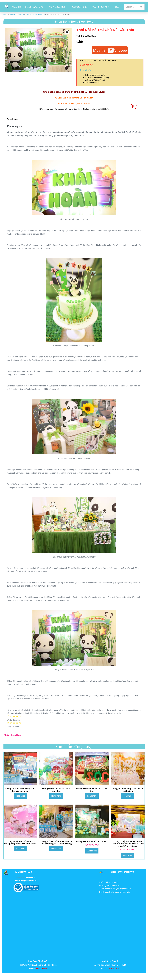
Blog (117, 7)
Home (5, 15)
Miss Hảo (20, 878)
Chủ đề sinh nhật (80, 7)
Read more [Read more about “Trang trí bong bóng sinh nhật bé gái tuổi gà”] (127, 796)
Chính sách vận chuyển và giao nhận (115, 889)
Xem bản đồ (85, 70)
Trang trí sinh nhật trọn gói (35, 15)
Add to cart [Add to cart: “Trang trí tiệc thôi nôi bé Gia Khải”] (92, 851)
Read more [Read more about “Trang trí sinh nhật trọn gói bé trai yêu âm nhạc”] (20, 796)
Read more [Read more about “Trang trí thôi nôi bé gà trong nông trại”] (56, 796)
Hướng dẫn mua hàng (108, 882)
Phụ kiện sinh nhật (58, 7)
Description (12, 119)
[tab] (12, 119)
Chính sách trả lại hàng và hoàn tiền (114, 892)
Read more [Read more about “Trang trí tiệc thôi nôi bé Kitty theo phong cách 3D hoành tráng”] (20, 849)
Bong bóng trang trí (35, 7)
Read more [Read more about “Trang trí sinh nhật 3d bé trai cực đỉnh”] (92, 796)
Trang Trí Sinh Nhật (102, 7)
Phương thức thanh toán (109, 886)
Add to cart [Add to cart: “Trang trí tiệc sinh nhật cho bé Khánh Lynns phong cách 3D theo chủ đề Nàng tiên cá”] (127, 855)
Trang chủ (16, 7)
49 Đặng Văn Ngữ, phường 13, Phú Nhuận (74, 98)
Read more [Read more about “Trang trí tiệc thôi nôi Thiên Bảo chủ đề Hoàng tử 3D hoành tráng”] (56, 849)
